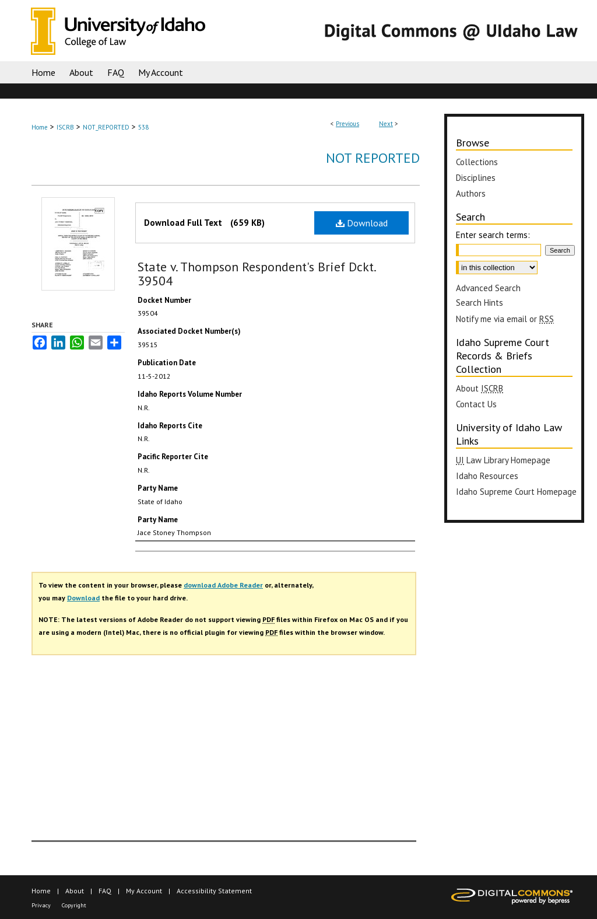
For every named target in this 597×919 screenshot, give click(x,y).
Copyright (74, 905)
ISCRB (65, 127)
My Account (144, 890)
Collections (477, 161)
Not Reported (373, 158)
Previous (347, 124)
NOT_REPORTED (106, 127)
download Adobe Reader (223, 585)
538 (143, 127)
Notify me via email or (505, 318)
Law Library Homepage (503, 460)
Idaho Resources (487, 475)
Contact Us (476, 404)
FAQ (105, 890)
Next (386, 124)
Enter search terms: (493, 234)
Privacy (41, 905)
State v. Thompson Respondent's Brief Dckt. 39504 (256, 273)
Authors (471, 193)
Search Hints (479, 302)
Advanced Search (488, 287)
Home (39, 127)
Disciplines (476, 177)
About (479, 388)
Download (362, 223)
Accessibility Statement (214, 890)
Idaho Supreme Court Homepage (516, 491)
